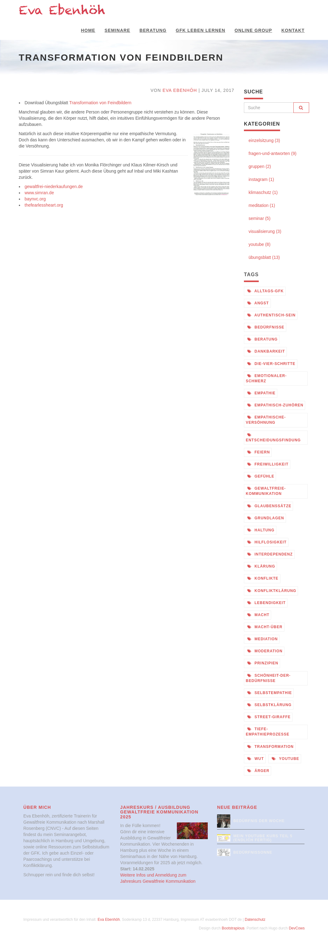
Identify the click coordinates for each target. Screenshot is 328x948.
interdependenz (270, 554)
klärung (261, 566)
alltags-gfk (265, 291)
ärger (258, 771)
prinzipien (262, 663)
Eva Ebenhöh (180, 90)
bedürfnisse (265, 327)
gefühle (260, 476)
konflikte (263, 578)
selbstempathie (269, 693)
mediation (262, 639)
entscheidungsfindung (273, 437)
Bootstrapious (233, 928)
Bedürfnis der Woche (259, 821)
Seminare (117, 30)
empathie (261, 393)
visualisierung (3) (265, 231)
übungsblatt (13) (264, 257)
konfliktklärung (271, 591)
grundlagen (265, 518)
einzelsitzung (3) (264, 140)
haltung (261, 530)
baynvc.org (35, 198)
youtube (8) (259, 244)
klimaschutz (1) (263, 192)
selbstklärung (269, 705)
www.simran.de (39, 192)
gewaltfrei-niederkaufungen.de (54, 186)
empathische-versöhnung (266, 420)
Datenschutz (255, 919)
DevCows (297, 928)
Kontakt (293, 30)
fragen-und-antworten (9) (272, 153)
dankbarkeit (266, 351)
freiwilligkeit (267, 464)
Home (88, 30)
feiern (258, 452)
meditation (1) (262, 205)
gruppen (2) (260, 166)
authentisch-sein (271, 315)
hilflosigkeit (267, 542)
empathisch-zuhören (275, 405)
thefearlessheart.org (44, 205)
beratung (262, 339)
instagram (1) (261, 179)
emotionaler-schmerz (266, 378)
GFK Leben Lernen (200, 30)
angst (258, 303)
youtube (285, 759)
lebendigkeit (266, 603)
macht (258, 615)
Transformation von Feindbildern (100, 102)
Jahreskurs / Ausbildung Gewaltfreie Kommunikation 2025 (159, 812)
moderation (265, 651)
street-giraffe (269, 717)
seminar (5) (259, 218)
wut (255, 759)
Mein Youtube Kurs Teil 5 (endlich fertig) (262, 838)
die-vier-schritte (271, 364)
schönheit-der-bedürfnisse (268, 678)
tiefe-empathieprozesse (267, 731)
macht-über (265, 627)
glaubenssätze (269, 506)
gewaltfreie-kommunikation (266, 491)
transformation (270, 746)
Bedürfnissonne (252, 852)
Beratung (152, 30)
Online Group (253, 30)
